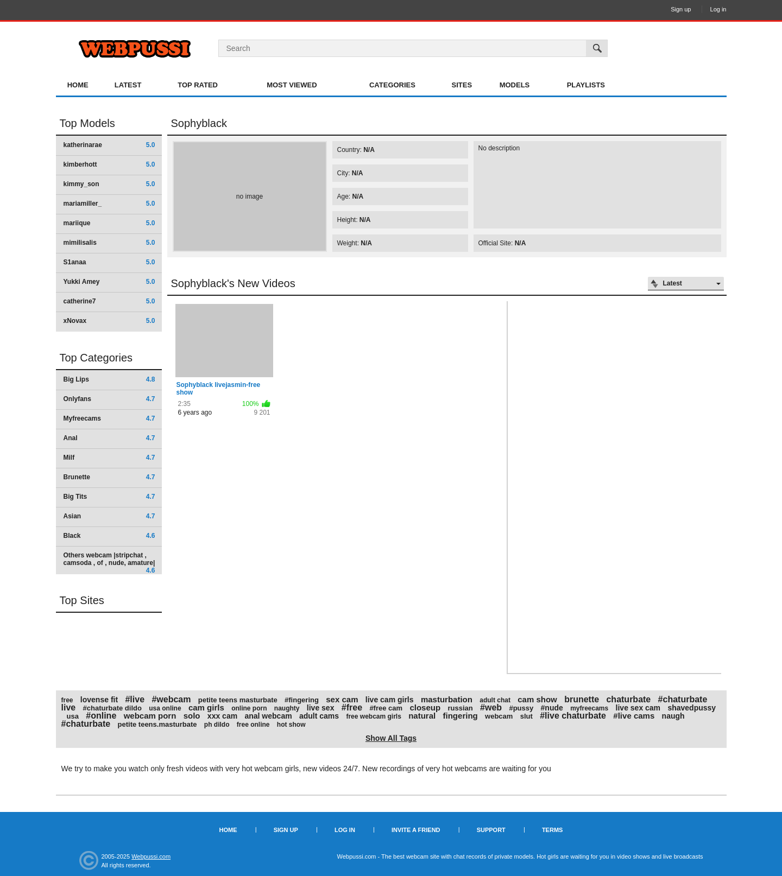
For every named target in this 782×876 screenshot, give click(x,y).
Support (491, 830)
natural (422, 715)
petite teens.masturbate (157, 724)
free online (253, 724)
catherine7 (109, 301)
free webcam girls (373, 716)
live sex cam (638, 707)
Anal (109, 438)
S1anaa (109, 262)
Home (78, 85)
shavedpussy (691, 707)
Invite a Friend (416, 830)
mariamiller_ (109, 203)
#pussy (521, 708)
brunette (581, 699)
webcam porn (150, 715)
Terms (552, 830)
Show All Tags (391, 738)
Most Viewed (292, 85)
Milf (109, 457)
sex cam (342, 699)
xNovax (109, 321)
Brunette (109, 477)
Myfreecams (109, 418)
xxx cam (222, 716)
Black (109, 535)
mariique (109, 223)
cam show (537, 699)
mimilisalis (109, 242)
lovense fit (99, 699)
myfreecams (589, 708)
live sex (321, 707)
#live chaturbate (573, 715)
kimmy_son (109, 184)
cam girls (206, 707)
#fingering (302, 700)
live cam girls (389, 699)
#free (352, 707)
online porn (249, 708)
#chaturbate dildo (112, 708)
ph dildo (217, 724)
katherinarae (109, 145)
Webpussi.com (151, 856)
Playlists (586, 85)
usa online (165, 708)
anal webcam (268, 716)
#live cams (633, 715)
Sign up (681, 9)
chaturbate (628, 699)
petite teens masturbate (238, 700)
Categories (392, 85)
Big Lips (109, 379)
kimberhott (109, 164)
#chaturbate (86, 723)
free (67, 700)
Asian (109, 516)
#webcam (171, 699)
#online (101, 715)
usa (73, 716)
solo (192, 715)
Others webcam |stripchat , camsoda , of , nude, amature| (109, 562)
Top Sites (82, 600)
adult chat (495, 700)
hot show (291, 724)
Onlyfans (109, 399)
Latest (128, 85)
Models (515, 85)
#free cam (385, 708)
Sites (462, 85)
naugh (673, 716)
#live (134, 699)
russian (459, 708)
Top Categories (96, 358)
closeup (424, 707)
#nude (552, 707)
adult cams (319, 716)
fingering (460, 715)
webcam (499, 716)
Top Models (87, 123)
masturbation (446, 699)
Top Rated (198, 85)
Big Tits (109, 496)
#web (491, 707)
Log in (718, 9)
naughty (287, 708)
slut (526, 716)
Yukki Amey (109, 281)
